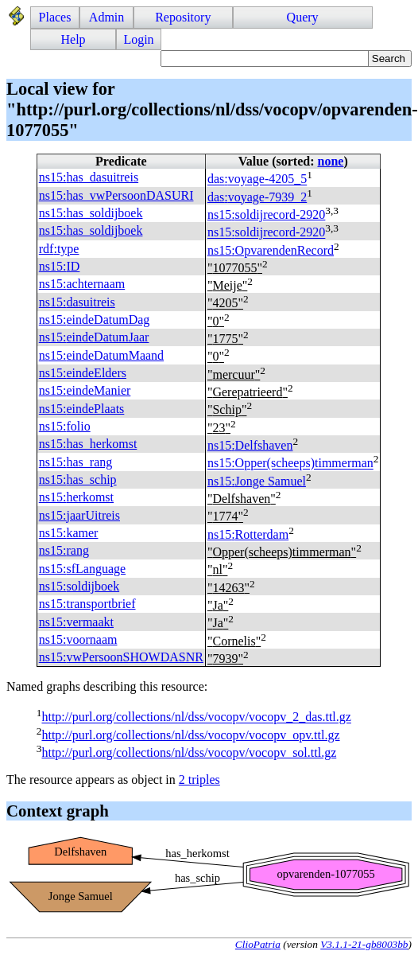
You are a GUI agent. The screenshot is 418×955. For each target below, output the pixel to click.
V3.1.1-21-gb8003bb (364, 944)
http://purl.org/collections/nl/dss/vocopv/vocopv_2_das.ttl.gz (195, 717)
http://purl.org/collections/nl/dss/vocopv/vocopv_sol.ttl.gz (188, 752)
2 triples (199, 779)
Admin (106, 17)
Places (55, 17)
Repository (183, 17)
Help (73, 39)
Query (303, 17)
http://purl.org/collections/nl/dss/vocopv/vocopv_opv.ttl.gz (190, 735)
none (330, 161)
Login (138, 39)
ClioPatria (258, 944)
